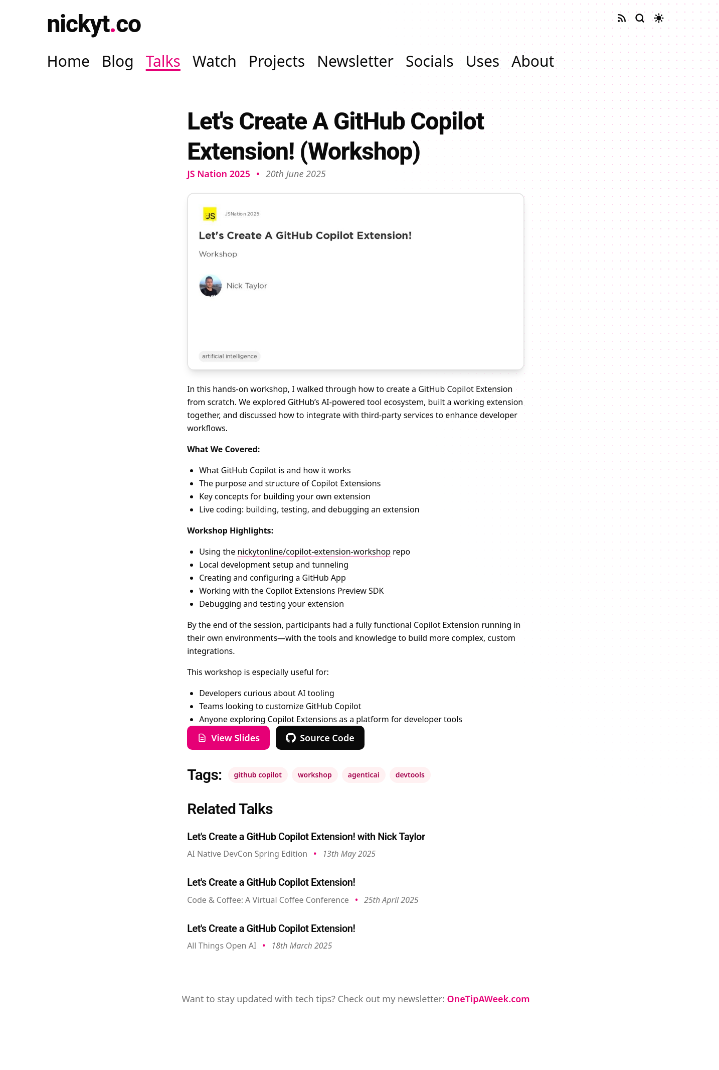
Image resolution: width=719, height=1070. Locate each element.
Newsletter (355, 61)
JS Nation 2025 (218, 174)
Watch (215, 61)
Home (68, 61)
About (532, 61)
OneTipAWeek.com (488, 999)
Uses (483, 61)
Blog (118, 61)
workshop (315, 774)
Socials (430, 61)
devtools (410, 774)
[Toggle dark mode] (659, 18)
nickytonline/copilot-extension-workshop (314, 551)
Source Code (320, 738)
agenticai (364, 774)
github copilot (258, 774)
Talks (163, 61)
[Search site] (640, 18)
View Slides (228, 738)
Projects (277, 61)
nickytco (94, 24)
